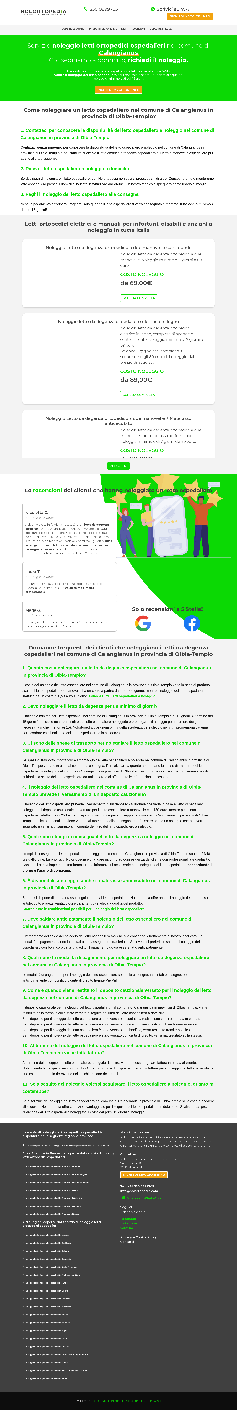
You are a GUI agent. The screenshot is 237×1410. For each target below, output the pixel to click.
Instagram (128, 1223)
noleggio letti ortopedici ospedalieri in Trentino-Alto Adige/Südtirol (57, 1354)
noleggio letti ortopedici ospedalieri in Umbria (47, 1362)
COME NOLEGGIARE (73, 28)
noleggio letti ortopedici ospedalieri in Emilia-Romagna (51, 1267)
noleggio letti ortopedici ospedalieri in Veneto (47, 1378)
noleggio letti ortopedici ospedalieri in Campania (48, 1259)
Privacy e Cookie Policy (138, 1237)
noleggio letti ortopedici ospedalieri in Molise (47, 1315)
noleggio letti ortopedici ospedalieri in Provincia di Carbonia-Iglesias (58, 1174)
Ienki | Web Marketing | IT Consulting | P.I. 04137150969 (127, 1400)
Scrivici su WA (172, 9)
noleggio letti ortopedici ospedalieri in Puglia (46, 1330)
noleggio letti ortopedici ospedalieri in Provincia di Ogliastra (54, 1198)
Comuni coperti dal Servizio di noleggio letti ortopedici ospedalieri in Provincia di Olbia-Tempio (67, 1145)
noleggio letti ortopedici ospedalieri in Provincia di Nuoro (52, 1190)
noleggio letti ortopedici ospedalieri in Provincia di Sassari (53, 1214)
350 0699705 (103, 9)
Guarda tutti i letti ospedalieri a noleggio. (122, 696)
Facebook (128, 1219)
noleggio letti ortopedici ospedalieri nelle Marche (48, 1307)
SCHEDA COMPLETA (139, 298)
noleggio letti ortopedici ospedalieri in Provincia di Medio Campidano (58, 1182)
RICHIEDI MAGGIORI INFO (190, 16)
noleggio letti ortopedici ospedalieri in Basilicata (48, 1243)
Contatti (127, 1242)
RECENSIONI (138, 28)
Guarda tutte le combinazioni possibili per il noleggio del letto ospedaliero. (84, 909)
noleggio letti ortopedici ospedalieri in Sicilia (46, 1338)
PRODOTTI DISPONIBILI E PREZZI (107, 28)
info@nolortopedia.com (139, 1191)
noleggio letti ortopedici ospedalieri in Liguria (47, 1291)
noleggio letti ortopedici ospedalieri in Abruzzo (47, 1235)
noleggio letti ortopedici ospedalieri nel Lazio (47, 1283)
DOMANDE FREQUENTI (162, 28)
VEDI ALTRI (118, 466)
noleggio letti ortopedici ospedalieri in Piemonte (48, 1323)
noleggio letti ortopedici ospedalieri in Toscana (47, 1346)
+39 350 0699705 (141, 1186)
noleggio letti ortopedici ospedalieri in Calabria (47, 1251)
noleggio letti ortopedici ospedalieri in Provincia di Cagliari (53, 1166)
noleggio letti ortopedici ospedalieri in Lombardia (49, 1299)
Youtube (127, 1228)
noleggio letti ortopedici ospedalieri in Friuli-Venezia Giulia (53, 1275)
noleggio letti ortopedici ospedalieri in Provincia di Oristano (53, 1206)
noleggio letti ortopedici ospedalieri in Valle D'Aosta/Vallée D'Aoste (57, 1370)
